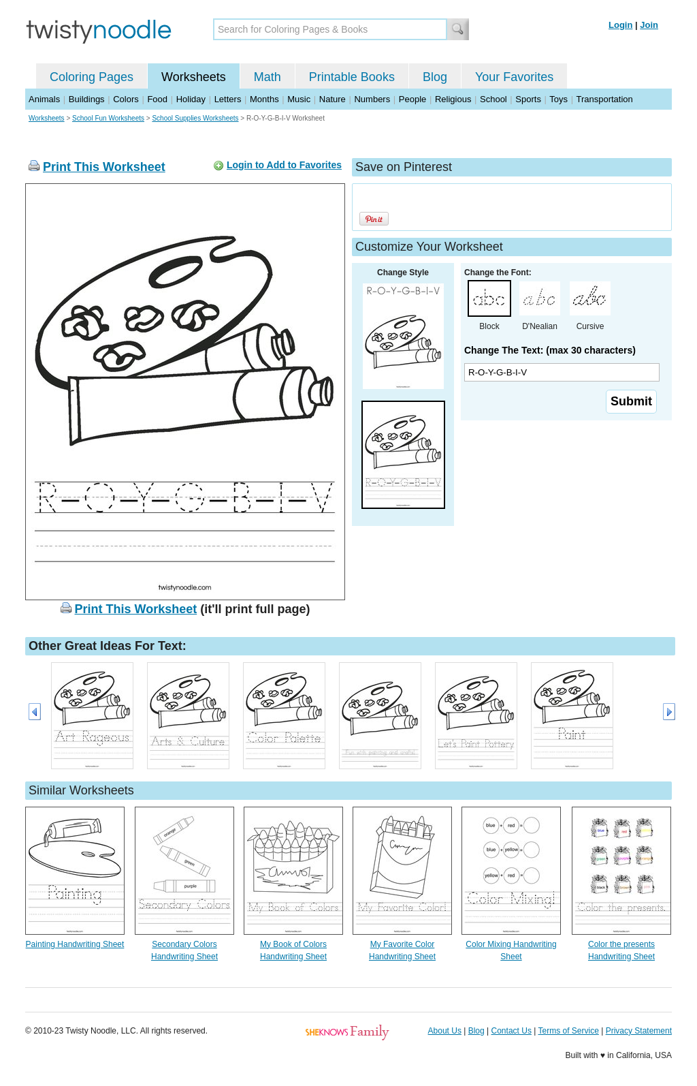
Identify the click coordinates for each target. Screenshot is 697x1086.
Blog (435, 77)
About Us (444, 1031)
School (493, 99)
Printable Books (352, 77)
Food (157, 99)
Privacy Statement (639, 1031)
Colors (126, 99)
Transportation (604, 99)
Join (649, 25)
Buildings (87, 99)
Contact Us (511, 1031)
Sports (528, 99)
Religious (453, 99)
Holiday (191, 99)
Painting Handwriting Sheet (75, 944)
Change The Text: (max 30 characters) (550, 350)
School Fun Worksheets (108, 118)
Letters (228, 99)
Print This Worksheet (104, 167)
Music (298, 99)
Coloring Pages (91, 77)
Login (620, 25)
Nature (332, 99)
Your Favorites (514, 77)
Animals (44, 99)
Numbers (372, 99)
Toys (558, 99)
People (412, 99)
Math (267, 77)
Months (264, 99)
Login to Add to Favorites (284, 164)
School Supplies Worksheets (195, 118)
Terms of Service (568, 1031)
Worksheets (193, 77)
